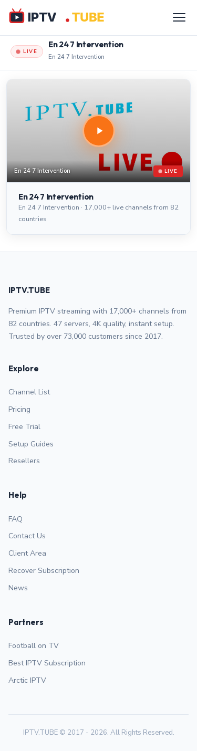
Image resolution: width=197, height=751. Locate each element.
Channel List (29, 392)
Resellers (24, 461)
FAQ (15, 519)
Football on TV (33, 646)
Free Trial (24, 427)
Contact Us (27, 536)
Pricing (19, 409)
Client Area (27, 553)
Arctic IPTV (27, 680)
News (18, 588)
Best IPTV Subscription (47, 663)
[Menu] (179, 17)
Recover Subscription (43, 571)
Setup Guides (31, 444)
